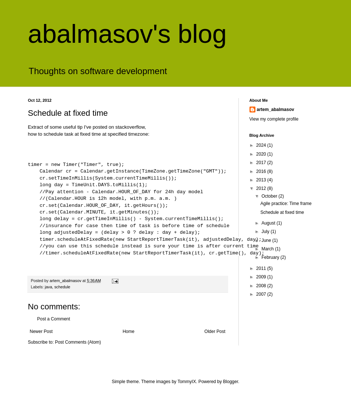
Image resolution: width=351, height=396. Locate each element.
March (268, 248)
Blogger (230, 381)
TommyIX (187, 381)
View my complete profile (274, 119)
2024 (261, 145)
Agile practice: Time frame (286, 203)
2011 (261, 268)
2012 (261, 188)
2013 (261, 180)
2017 (261, 162)
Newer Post (41, 331)
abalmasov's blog (127, 34)
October (269, 196)
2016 (261, 171)
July (266, 231)
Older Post (215, 331)
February (270, 257)
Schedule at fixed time (282, 212)
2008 (261, 285)
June (266, 240)
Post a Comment (53, 319)
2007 (261, 294)
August (268, 223)
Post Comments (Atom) (78, 342)
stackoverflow (130, 127)
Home (128, 331)
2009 (261, 276)
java (48, 287)
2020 (261, 154)
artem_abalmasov (275, 109)
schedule (62, 287)
